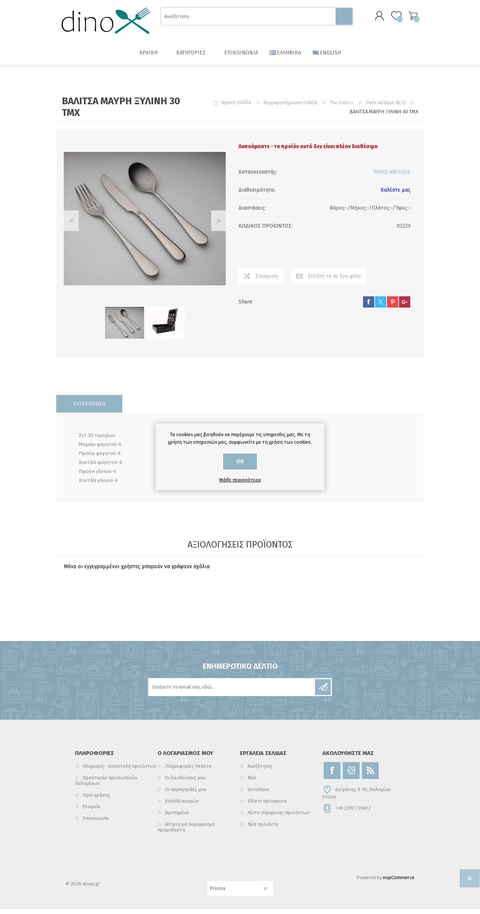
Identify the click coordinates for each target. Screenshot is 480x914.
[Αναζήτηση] (248, 19)
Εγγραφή (323, 692)
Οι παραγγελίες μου (186, 794)
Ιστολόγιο (258, 794)
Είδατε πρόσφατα (267, 806)
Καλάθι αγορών (406, 18)
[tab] (89, 408)
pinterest (392, 306)
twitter (380, 306)
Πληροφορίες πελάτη (188, 771)
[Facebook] (332, 775)
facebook (368, 306)
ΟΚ (240, 461)
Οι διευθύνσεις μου (185, 782)
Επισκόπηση (89, 408)
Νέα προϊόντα (263, 829)
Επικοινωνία (95, 823)
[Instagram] (351, 775)
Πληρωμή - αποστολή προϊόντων (119, 771)
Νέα (252, 782)
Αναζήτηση (344, 19)
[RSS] (370, 775)
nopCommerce (398, 882)
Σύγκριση (266, 281)
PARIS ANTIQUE (392, 177)
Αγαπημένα (177, 817)
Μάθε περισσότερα (240, 480)
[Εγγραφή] (232, 692)
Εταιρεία (91, 811)
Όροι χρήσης (96, 800)
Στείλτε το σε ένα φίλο (334, 281)
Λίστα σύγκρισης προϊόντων (278, 817)
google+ (404, 306)
